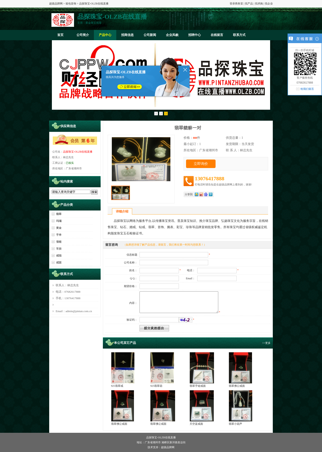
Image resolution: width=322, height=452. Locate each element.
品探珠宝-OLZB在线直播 (77, 151)
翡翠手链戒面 (198, 385)
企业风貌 (172, 35)
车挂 (58, 248)
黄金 (58, 227)
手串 (58, 234)
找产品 (249, 3)
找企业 (269, 3)
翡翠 (58, 214)
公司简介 (82, 35)
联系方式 (239, 35)
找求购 (259, 3)
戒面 (58, 262)
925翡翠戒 (117, 385)
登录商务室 (236, 3)
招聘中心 (194, 35)
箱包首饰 (71, 3)
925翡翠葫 (156, 385)
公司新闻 (150, 35)
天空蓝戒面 (196, 423)
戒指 (58, 255)
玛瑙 (58, 221)
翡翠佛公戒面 (237, 385)
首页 (60, 35)
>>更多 (266, 343)
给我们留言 (307, 88)
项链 (58, 241)
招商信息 (127, 35)
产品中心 (105, 35)
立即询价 (201, 164)
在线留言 (217, 35)
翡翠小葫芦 (235, 423)
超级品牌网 (56, 3)
